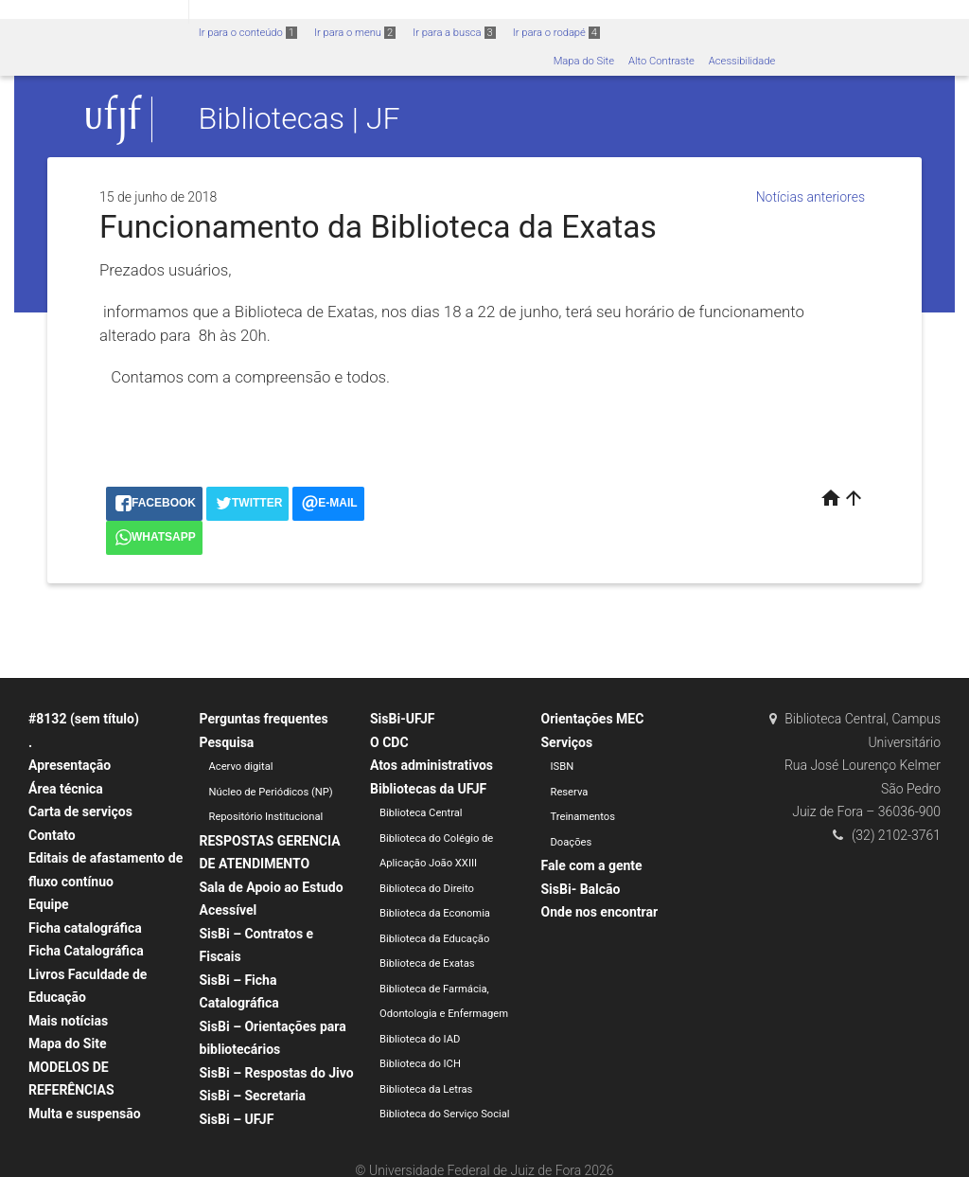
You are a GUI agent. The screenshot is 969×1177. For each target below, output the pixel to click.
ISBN (562, 766)
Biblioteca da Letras (425, 1089)
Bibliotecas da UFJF (428, 788)
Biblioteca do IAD (419, 1039)
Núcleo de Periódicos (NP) (271, 792)
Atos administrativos (431, 765)
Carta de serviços (80, 811)
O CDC (389, 742)
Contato (52, 835)
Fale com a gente (592, 865)
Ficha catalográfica (85, 928)
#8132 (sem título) (83, 718)
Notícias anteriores (810, 197)
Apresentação (69, 765)
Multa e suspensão (84, 1113)
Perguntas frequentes (264, 718)
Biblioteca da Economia (434, 913)
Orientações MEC (592, 718)
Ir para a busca (454, 33)
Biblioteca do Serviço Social (444, 1114)
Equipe (48, 904)
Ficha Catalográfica (86, 950)
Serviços (567, 742)
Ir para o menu (355, 33)
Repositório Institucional (266, 817)
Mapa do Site (584, 61)
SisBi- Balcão (581, 889)
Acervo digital (241, 766)
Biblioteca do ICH (420, 1064)
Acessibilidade (742, 61)
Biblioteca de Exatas (427, 963)
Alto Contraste (661, 61)
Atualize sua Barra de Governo (289, 11)
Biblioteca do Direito (426, 889)
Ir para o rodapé (556, 33)
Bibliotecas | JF (299, 119)
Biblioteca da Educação (434, 939)
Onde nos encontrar (600, 911)
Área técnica (65, 788)
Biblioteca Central (421, 813)
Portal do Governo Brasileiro (94, 11)
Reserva (570, 792)
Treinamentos (583, 817)
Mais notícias (68, 1020)
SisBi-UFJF (402, 718)
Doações (571, 842)
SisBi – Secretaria (253, 1095)
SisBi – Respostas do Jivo (277, 1072)
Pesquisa (227, 742)
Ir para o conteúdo (248, 33)
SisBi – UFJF (237, 1119)
